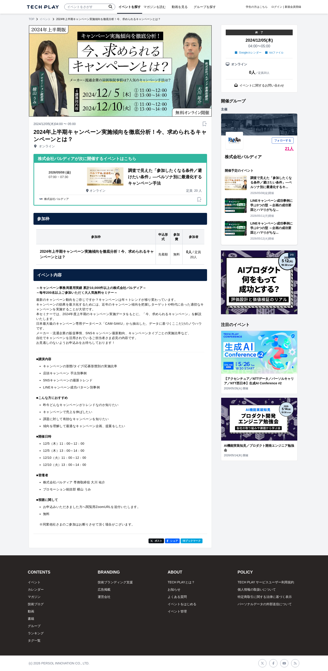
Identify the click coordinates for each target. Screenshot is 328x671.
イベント (45, 19)
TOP (31, 19)
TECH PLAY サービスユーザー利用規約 (266, 582)
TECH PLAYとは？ (181, 582)
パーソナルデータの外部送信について (265, 604)
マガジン (34, 597)
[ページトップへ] (43, 7)
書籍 (31, 618)
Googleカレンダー (248, 52)
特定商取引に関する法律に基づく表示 (265, 597)
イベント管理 (177, 611)
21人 (289, 148)
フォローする (282, 140)
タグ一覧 (34, 640)
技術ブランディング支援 (115, 582)
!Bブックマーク (191, 540)
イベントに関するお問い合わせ (259, 85)
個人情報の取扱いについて (257, 589)
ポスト (156, 540)
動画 (31, 611)
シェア (172, 540)
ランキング (36, 633)
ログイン (276, 6)
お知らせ (174, 589)
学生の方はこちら (257, 6)
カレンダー (36, 589)
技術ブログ (36, 604)
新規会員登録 (293, 6)
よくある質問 (177, 597)
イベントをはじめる (182, 604)
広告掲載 (104, 589)
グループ (34, 626)
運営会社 (104, 597)
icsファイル (274, 52)
